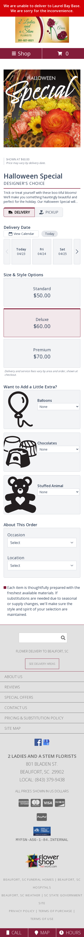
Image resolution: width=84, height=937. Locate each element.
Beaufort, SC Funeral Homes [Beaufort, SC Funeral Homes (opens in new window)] (28, 879)
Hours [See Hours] (70, 933)
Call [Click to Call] (14, 933)
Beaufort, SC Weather (21, 895)
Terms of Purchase (55, 911)
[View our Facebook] (38, 744)
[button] (42, 831)
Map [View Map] (42, 933)
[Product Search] (43, 638)
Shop (21, 53)
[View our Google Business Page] (46, 744)
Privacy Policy (22, 911)
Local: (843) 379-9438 (42, 780)
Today (49, 234)
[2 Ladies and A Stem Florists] (42, 41)
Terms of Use (42, 919)
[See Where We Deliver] (42, 663)
